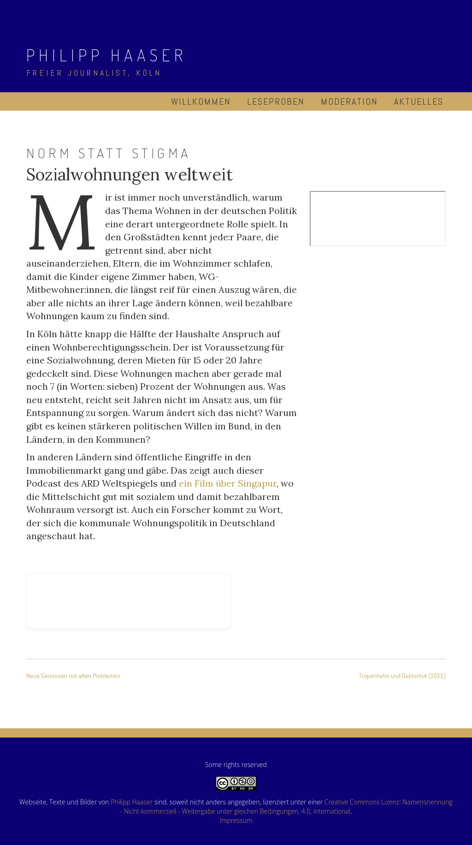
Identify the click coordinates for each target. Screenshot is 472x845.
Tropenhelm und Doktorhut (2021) (402, 676)
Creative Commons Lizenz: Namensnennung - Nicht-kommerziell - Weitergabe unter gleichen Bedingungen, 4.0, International (286, 806)
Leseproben (276, 101)
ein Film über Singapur (228, 483)
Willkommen (201, 101)
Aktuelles (418, 101)
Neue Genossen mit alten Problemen (73, 676)
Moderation (349, 101)
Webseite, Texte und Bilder (58, 801)
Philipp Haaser (106, 54)
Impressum (235, 820)
